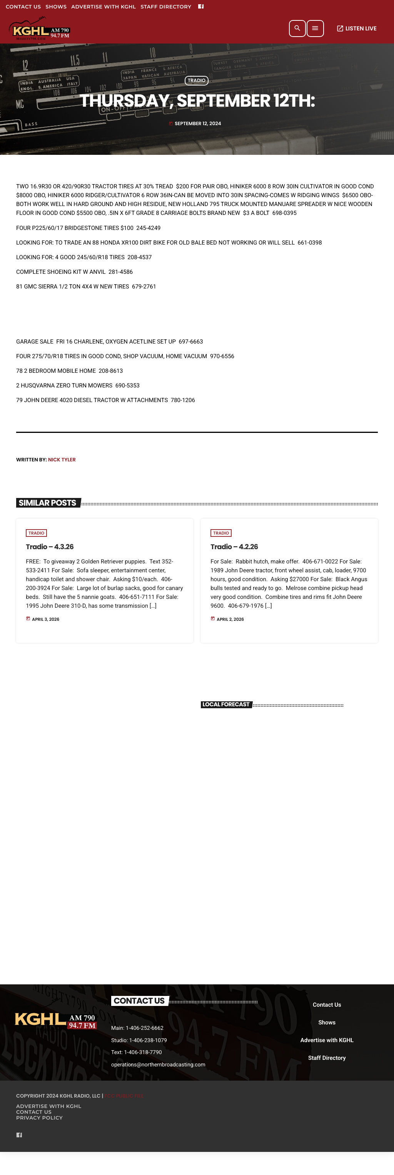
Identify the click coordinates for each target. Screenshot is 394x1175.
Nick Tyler (62, 459)
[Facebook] (201, 7)
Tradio (196, 80)
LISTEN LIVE (356, 29)
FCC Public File (124, 1096)
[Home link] (40, 28)
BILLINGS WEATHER (272, 745)
